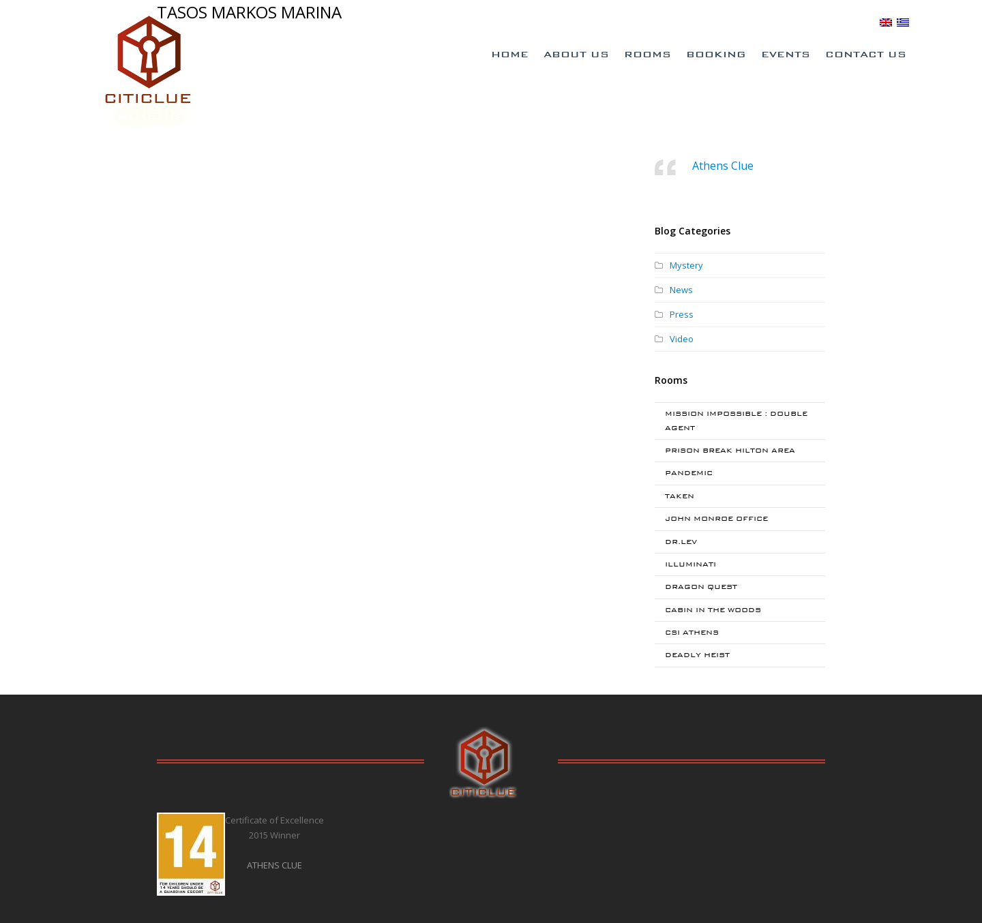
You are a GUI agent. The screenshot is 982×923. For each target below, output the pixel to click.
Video (682, 339)
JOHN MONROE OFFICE (716, 518)
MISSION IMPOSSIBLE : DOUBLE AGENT (736, 420)
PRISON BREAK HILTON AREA (730, 450)
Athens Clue (723, 165)
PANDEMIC (689, 472)
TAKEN (679, 495)
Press (682, 314)
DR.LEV (681, 541)
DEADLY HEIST (697, 654)
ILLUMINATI (690, 564)
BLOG (860, 22)
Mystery (686, 265)
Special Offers (684, 22)
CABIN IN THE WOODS (713, 609)
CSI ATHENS (692, 632)
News (681, 290)
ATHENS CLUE (274, 865)
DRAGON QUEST (701, 586)
